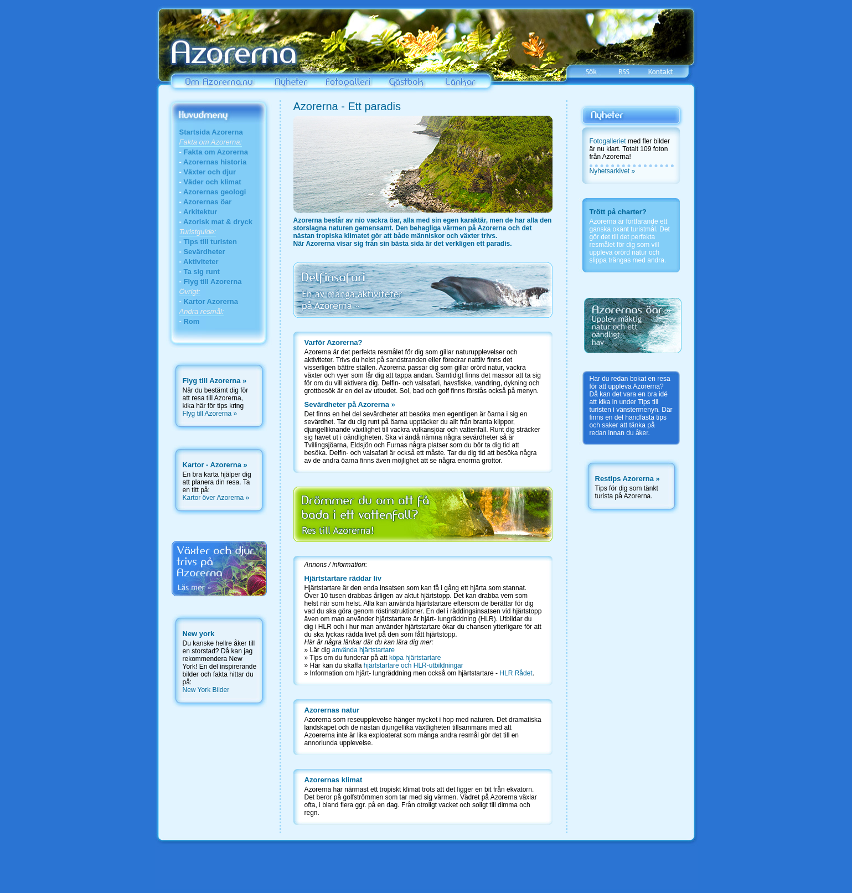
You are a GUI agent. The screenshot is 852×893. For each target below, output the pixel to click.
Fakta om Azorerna (215, 152)
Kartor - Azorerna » (215, 465)
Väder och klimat (212, 182)
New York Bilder (206, 690)
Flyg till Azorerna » (210, 413)
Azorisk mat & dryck (217, 222)
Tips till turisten (210, 242)
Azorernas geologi (214, 192)
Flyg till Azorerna (212, 281)
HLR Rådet (515, 673)
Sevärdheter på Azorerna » (349, 404)
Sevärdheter (204, 251)
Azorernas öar (207, 202)
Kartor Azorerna (210, 301)
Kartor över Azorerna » (216, 498)
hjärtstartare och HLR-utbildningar (413, 665)
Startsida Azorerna (211, 132)
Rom (191, 321)
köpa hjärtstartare (415, 658)
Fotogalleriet (608, 141)
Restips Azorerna (624, 478)
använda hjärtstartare (363, 650)
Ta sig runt (201, 271)
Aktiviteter (201, 261)
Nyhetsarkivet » (613, 171)
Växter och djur (209, 172)
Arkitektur (200, 212)
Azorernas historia (214, 162)
